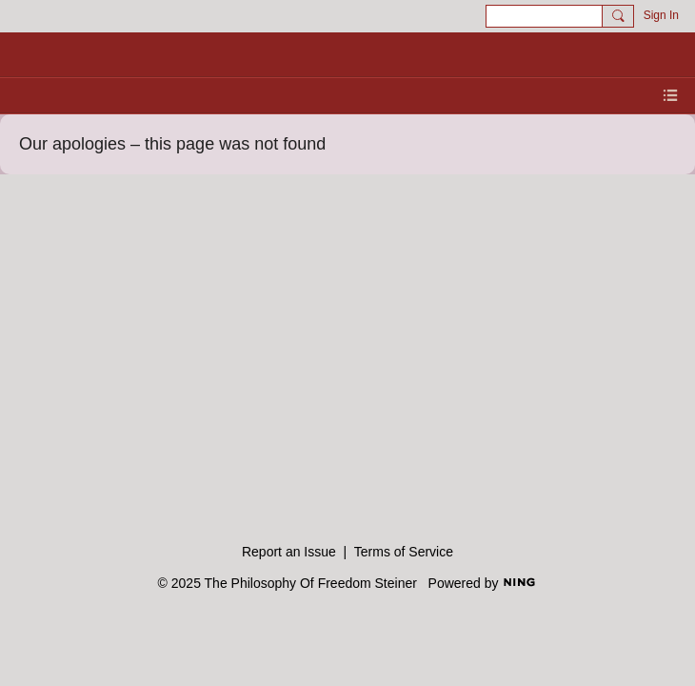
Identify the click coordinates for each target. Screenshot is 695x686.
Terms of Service (403, 551)
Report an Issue (289, 551)
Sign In (661, 15)
